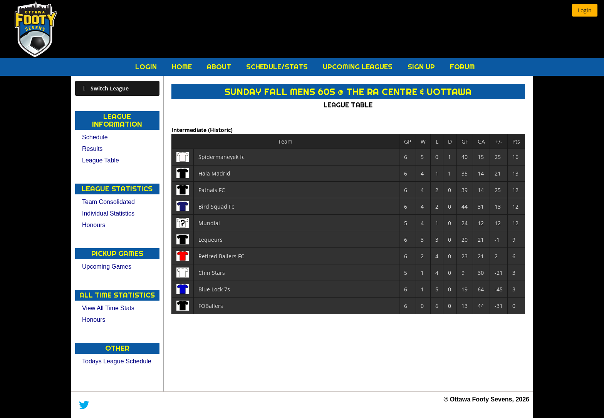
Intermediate (189, 130)
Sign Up (422, 66)
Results (92, 148)
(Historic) (220, 130)
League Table (100, 160)
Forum (462, 66)
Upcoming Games (106, 266)
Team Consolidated (108, 202)
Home (183, 66)
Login (147, 66)
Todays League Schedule (116, 361)
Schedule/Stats (278, 66)
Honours (93, 225)
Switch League (110, 88)
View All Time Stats (108, 308)
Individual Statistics (108, 213)
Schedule (95, 137)
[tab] (117, 88)
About (220, 66)
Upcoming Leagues (358, 66)
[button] (584, 10)
